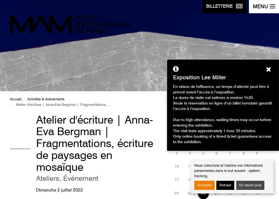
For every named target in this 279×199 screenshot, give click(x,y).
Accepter (204, 185)
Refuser (225, 185)
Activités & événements (45, 99)
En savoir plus (250, 185)
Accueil (16, 99)
